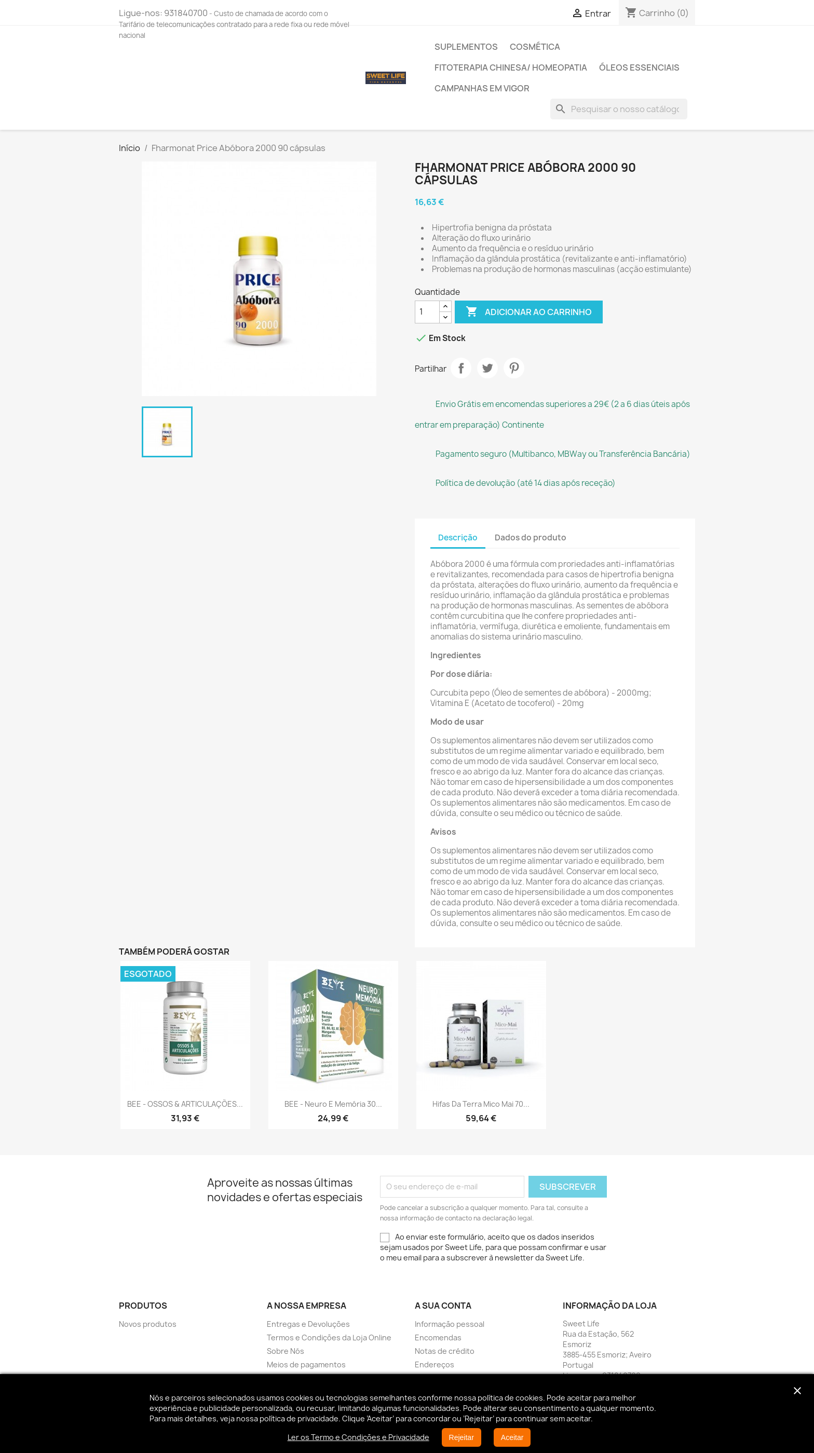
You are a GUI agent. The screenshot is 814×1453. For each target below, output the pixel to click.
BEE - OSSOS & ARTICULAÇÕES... (185, 1104)
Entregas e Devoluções (308, 1324)
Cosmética (535, 46)
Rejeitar (461, 1437)
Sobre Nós (285, 1351)
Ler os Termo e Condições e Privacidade (358, 1437)
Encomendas (438, 1337)
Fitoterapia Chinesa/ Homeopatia (511, 67)
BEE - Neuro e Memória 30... (333, 1104)
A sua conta (443, 1305)
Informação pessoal (449, 1324)
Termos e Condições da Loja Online (329, 1337)
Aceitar (512, 1437)
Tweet (487, 368)
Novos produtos (148, 1324)
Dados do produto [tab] (530, 537)
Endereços (434, 1364)
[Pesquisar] (618, 109)
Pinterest (514, 368)
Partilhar (461, 368)
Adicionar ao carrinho (529, 312)
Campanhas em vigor (482, 88)
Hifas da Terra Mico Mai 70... (481, 1104)
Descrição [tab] (458, 537)
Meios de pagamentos (306, 1364)
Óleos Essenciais (639, 67)
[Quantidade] (427, 312)
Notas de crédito (444, 1351)
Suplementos (466, 46)
